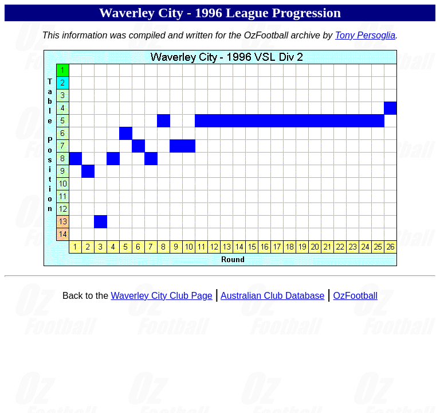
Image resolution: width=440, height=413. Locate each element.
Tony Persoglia (365, 35)
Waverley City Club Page (162, 296)
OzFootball (355, 296)
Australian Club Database (272, 296)
